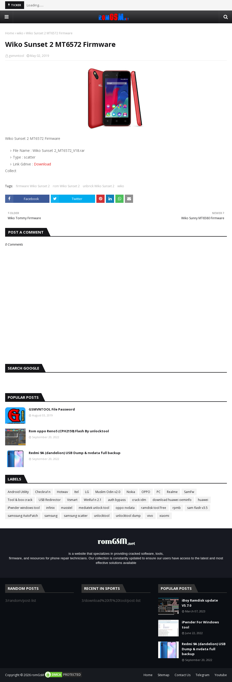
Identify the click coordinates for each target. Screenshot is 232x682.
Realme (172, 492)
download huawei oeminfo (172, 500)
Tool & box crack (20, 500)
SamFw (189, 492)
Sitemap (163, 675)
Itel (76, 492)
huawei (203, 500)
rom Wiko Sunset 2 (66, 186)
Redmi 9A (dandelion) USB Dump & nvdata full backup (74, 452)
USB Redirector (50, 500)
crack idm (139, 500)
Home (9, 33)
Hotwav (62, 492)
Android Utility (18, 492)
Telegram (202, 675)
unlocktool (101, 515)
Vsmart (72, 500)
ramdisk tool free (153, 508)
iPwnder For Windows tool (200, 624)
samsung (50, 515)
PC (158, 492)
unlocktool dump (128, 515)
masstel (66, 508)
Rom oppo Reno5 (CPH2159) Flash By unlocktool (69, 431)
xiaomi (164, 515)
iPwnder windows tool (24, 508)
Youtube (221, 675)
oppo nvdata (125, 508)
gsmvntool (16, 56)
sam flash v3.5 (197, 508)
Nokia (131, 492)
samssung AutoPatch (23, 515)
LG (87, 492)
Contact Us (182, 675)
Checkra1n (43, 492)
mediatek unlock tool (94, 508)
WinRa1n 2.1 (93, 500)
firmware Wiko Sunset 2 (33, 186)
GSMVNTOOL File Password (52, 409)
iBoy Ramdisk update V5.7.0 (200, 603)
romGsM (38, 675)
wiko (20, 33)
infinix (50, 508)
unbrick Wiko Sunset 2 (98, 186)
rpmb (177, 508)
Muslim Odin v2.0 (107, 492)
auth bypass (117, 500)
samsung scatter (76, 515)
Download (42, 164)
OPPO (146, 492)
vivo (150, 515)
